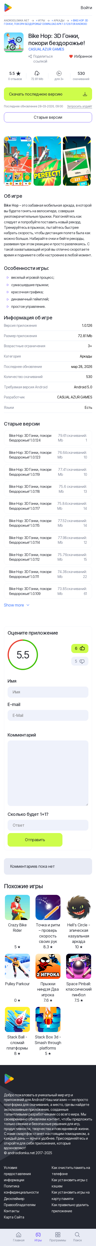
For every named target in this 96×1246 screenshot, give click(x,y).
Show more (16, 605)
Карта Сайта (14, 1217)
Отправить (35, 839)
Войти (86, 7)
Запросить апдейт (79, 106)
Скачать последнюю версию (35, 94)
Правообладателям (20, 1205)
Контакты (11, 1211)
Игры (41, 20)
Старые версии (48, 117)
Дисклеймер (14, 1199)
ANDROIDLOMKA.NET (16, 20)
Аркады (59, 20)
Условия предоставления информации (17, 1173)
